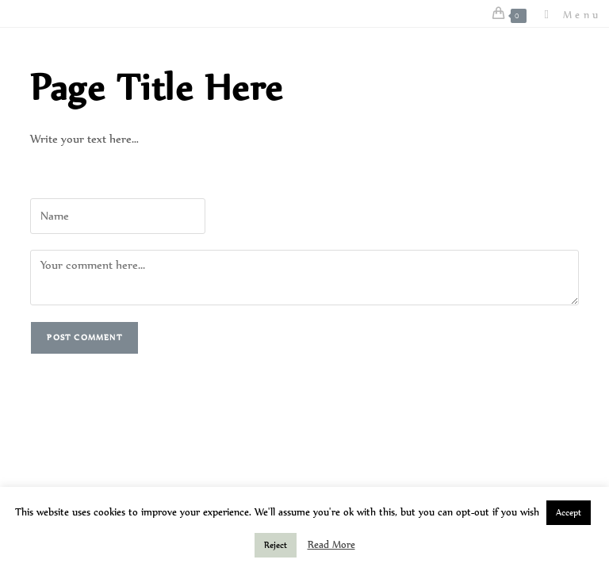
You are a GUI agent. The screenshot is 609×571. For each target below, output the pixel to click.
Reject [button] (275, 545)
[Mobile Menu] (567, 15)
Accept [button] (568, 512)
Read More (331, 544)
